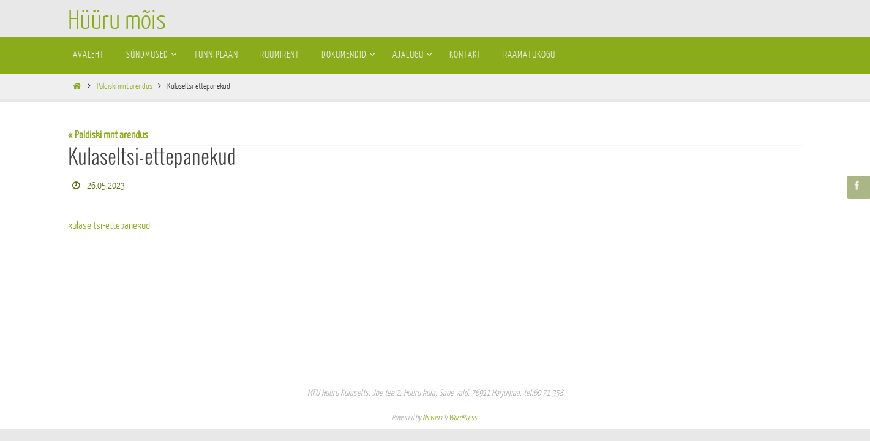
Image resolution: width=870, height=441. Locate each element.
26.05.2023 (106, 186)
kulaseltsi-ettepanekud (109, 226)
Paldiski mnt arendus (124, 86)
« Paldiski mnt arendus (108, 135)
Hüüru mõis (117, 21)
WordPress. (463, 417)
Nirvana (432, 417)
